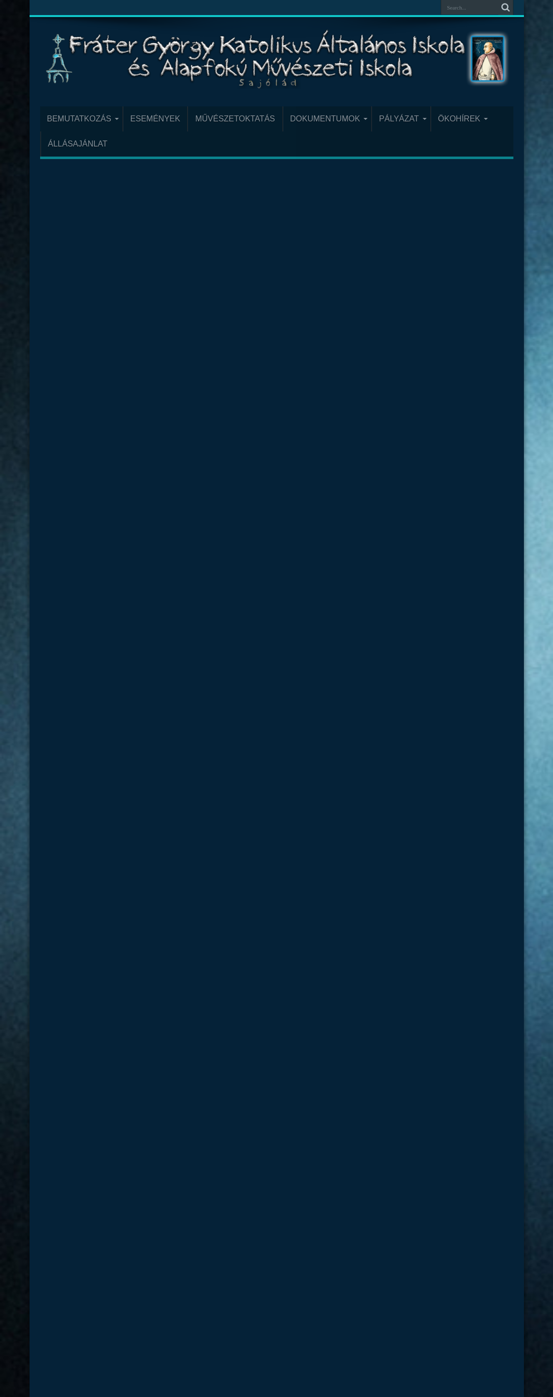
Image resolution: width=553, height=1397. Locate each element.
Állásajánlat (78, 143)
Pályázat (402, 118)
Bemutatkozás (83, 118)
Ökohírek (463, 118)
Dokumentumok (329, 118)
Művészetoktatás (235, 118)
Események (155, 118)
